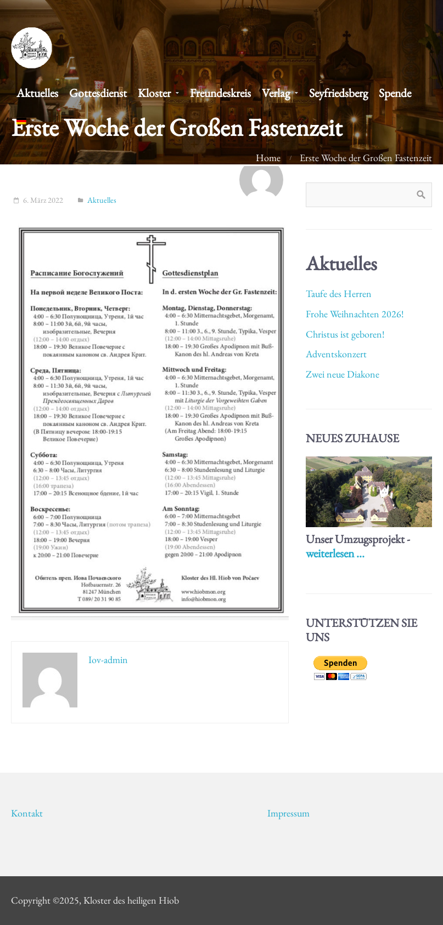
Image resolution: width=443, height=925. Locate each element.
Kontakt (27, 813)
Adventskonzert (336, 353)
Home (268, 157)
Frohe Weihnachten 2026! (355, 313)
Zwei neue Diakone (342, 374)
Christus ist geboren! (345, 334)
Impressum (288, 813)
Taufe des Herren (339, 293)
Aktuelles (101, 200)
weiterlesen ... (335, 553)
